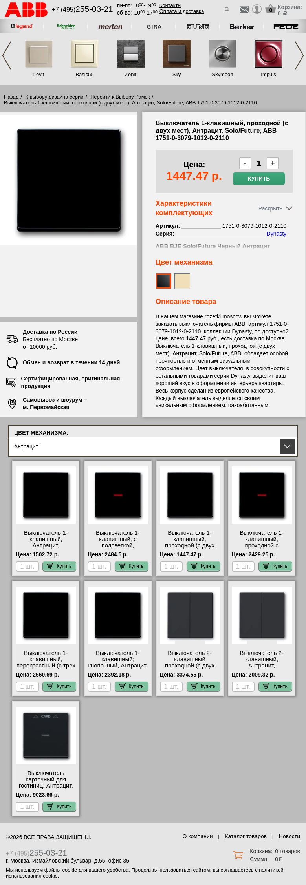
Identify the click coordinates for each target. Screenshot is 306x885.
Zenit (130, 74)
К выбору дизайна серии (55, 97)
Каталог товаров (246, 836)
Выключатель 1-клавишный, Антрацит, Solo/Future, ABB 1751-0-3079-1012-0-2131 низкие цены (46, 548)
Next (299, 55)
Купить (259, 179)
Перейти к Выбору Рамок (120, 97)
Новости (289, 836)
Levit (38, 74)
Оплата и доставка (181, 11)
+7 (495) (82, 9)
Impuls (268, 74)
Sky (176, 74)
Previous (6, 55)
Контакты (170, 5)
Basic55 (84, 74)
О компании (197, 836)
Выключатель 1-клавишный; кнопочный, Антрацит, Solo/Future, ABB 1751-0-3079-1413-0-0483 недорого (117, 669)
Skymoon (222, 74)
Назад (11, 97)
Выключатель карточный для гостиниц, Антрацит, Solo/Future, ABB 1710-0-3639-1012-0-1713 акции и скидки (46, 789)
